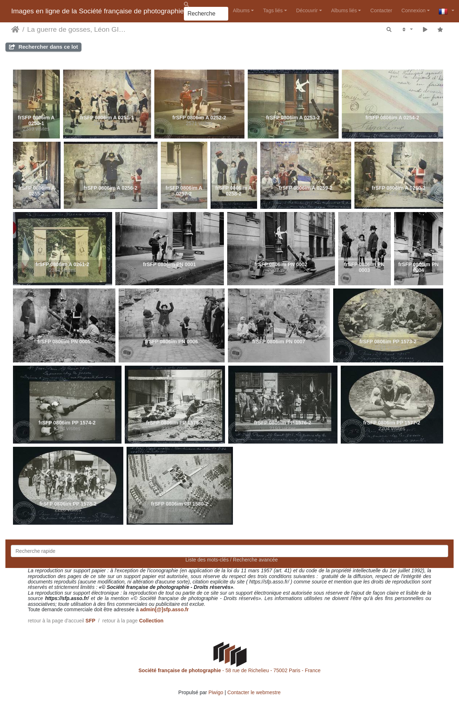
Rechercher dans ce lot (43, 47)
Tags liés (273, 10)
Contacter (381, 10)
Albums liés (344, 10)
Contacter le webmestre (254, 692)
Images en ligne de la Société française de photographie (97, 11)
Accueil (15, 30)
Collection (151, 621)
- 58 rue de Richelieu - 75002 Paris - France (229, 670)
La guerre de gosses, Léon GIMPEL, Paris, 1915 (77, 29)
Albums (241, 10)
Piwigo (215, 692)
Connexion (413, 10)
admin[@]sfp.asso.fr (164, 609)
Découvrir (307, 10)
